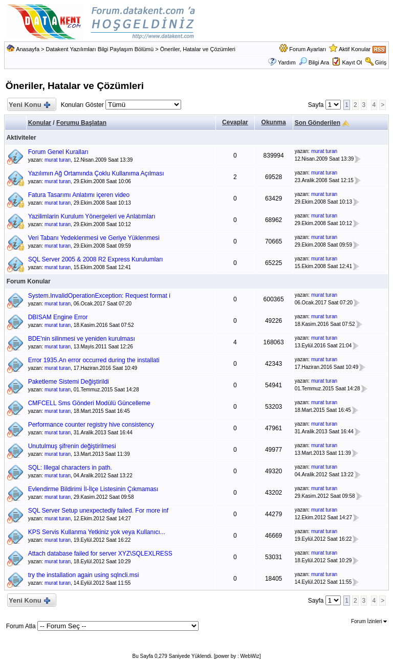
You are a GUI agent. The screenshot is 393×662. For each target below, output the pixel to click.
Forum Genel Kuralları (58, 152)
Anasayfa (27, 49)
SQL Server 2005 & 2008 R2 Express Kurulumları (95, 259)
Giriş (381, 62)
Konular (39, 122)
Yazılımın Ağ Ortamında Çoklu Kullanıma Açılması (96, 173)
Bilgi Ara (314, 62)
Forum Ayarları (307, 49)
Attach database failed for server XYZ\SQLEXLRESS (100, 553)
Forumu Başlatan (81, 122)
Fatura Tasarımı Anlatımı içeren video (79, 194)
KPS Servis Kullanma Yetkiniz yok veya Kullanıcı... (96, 532)
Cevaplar (235, 122)
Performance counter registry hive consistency (91, 424)
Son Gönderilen (317, 122)
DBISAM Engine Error (58, 317)
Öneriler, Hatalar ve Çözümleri (197, 49)
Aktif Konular (354, 49)
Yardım (287, 62)
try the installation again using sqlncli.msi (83, 575)
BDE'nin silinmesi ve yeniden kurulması (81, 338)
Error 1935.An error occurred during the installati (94, 360)
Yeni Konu (29, 105)
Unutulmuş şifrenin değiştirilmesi (72, 446)
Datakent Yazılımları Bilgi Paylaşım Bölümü (100, 49)
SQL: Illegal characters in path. (70, 467)
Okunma (273, 122)
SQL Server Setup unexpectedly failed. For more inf (98, 510)
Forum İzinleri (369, 621)
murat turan (58, 160)
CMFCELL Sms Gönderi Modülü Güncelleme (89, 403)
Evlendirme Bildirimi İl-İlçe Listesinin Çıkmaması (93, 489)
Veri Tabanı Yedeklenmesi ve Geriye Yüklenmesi (94, 237)
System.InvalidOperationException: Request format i (99, 295)
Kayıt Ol (352, 62)
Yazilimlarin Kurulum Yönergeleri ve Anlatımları (92, 216)
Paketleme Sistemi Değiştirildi (68, 381)
